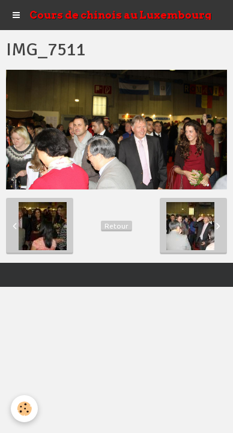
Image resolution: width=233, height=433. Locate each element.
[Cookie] (24, 408)
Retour (116, 226)
